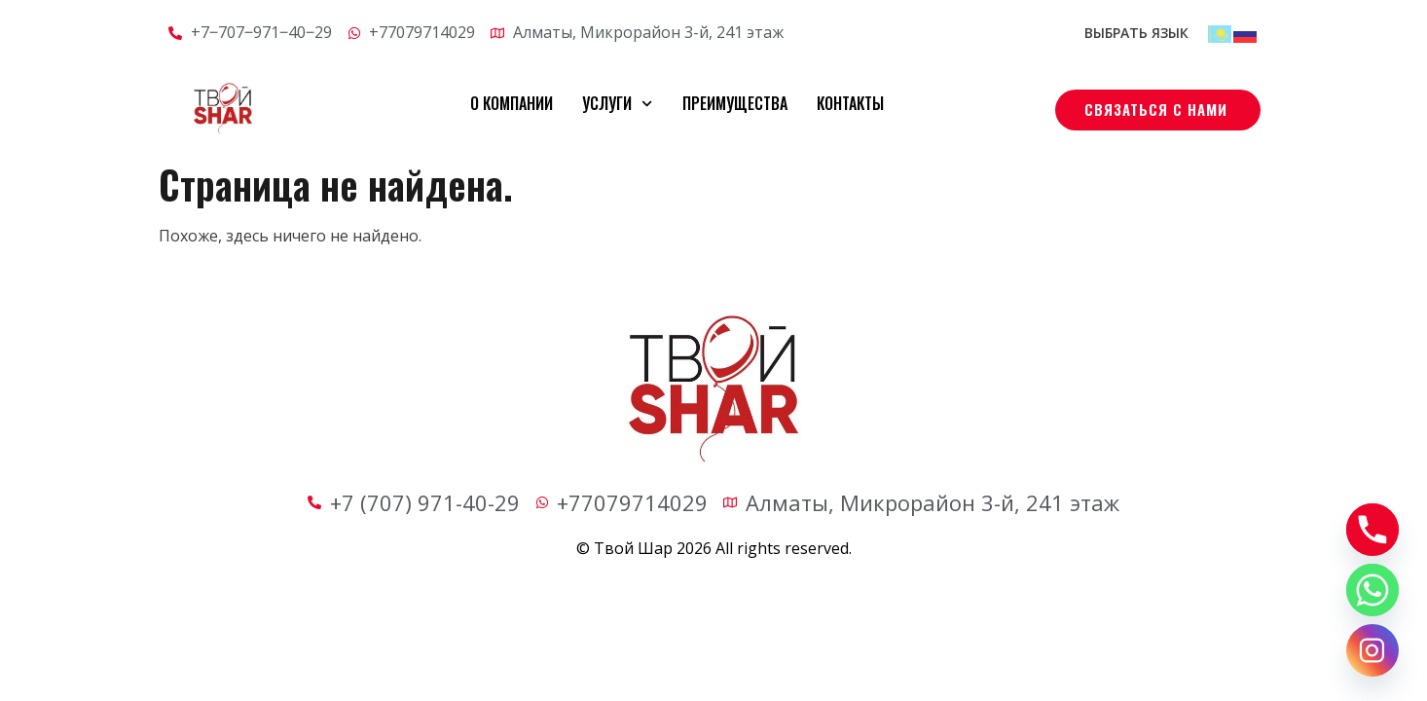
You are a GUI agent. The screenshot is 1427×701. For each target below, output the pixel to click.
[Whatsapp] (1372, 590)
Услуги (617, 104)
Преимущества (734, 103)
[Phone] (1372, 529)
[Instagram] (1372, 650)
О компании (511, 103)
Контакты (850, 103)
